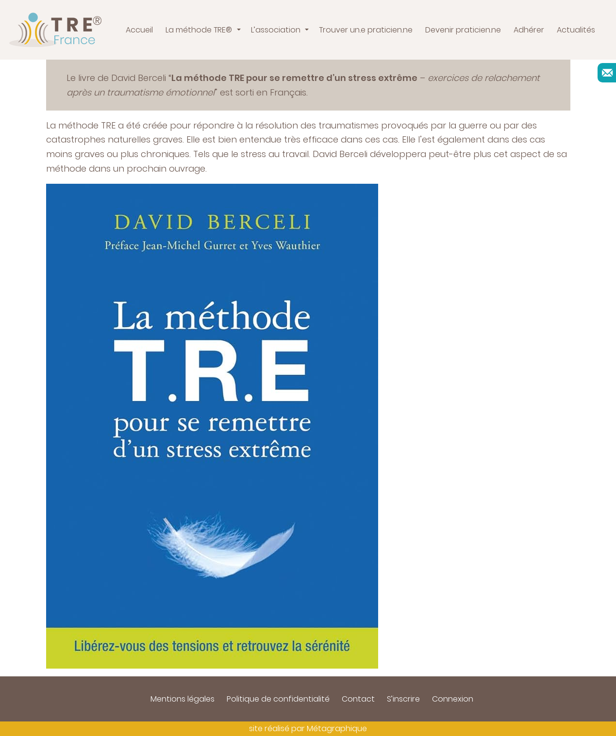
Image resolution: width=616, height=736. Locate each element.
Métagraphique (337, 728)
